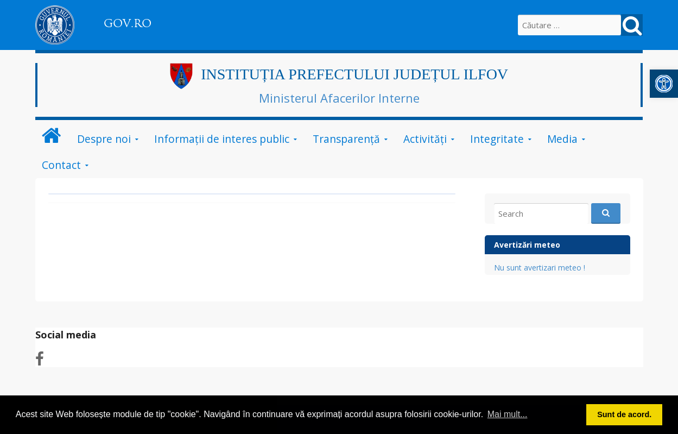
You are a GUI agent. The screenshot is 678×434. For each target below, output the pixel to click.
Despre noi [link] (104, 138)
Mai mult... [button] (507, 414)
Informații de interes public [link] (221, 138)
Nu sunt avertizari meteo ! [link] (539, 267)
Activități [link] (425, 138)
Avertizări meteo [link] (527, 245)
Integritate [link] (497, 138)
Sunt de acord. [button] (624, 414)
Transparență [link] (346, 138)
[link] (664, 84)
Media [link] (562, 138)
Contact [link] (61, 165)
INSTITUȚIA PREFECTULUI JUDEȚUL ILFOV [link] (354, 74)
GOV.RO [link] (127, 23)
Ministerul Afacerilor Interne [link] (339, 98)
